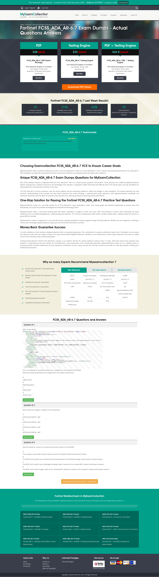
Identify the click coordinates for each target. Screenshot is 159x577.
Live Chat (42, 8)
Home (77, 15)
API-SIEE (90, 301)
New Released (74, 270)
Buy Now (39, 78)
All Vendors (103, 15)
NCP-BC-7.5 (107, 279)
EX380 (125, 276)
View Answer (28, 400)
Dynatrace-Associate (90, 283)
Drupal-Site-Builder (90, 276)
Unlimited (94, 15)
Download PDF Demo (79, 87)
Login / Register (27, 8)
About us (45, 564)
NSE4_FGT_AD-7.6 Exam (71, 526)
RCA (107, 297)
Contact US (134, 15)
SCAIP (125, 283)
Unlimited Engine (68, 562)
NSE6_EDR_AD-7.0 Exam (71, 514)
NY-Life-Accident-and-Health (107, 288)
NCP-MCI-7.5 (90, 279)
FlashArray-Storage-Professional (72, 303)
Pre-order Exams (99, 270)
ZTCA (107, 301)
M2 (125, 287)
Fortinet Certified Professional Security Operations (50, 25)
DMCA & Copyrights (49, 568)
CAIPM (72, 297)
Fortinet (28, 25)
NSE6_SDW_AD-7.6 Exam (71, 539)
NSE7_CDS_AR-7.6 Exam (110, 526)
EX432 (72, 279)
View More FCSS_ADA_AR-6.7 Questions (79, 481)
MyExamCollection (34, 15)
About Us (85, 15)
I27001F (125, 297)
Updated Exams (124, 270)
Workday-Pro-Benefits (107, 276)
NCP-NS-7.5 (125, 279)
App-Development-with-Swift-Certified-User (125, 292)
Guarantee (113, 15)
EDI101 (72, 276)
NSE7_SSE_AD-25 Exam (110, 539)
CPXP (72, 287)
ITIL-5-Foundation (107, 283)
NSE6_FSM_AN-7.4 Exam (31, 526)
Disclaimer (26, 566)
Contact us (46, 562)
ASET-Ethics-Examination (72, 283)
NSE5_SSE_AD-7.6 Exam (31, 539)
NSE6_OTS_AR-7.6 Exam (110, 514)
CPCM (90, 297)
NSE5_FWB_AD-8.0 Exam (31, 514)
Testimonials (123, 15)
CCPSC (90, 287)
